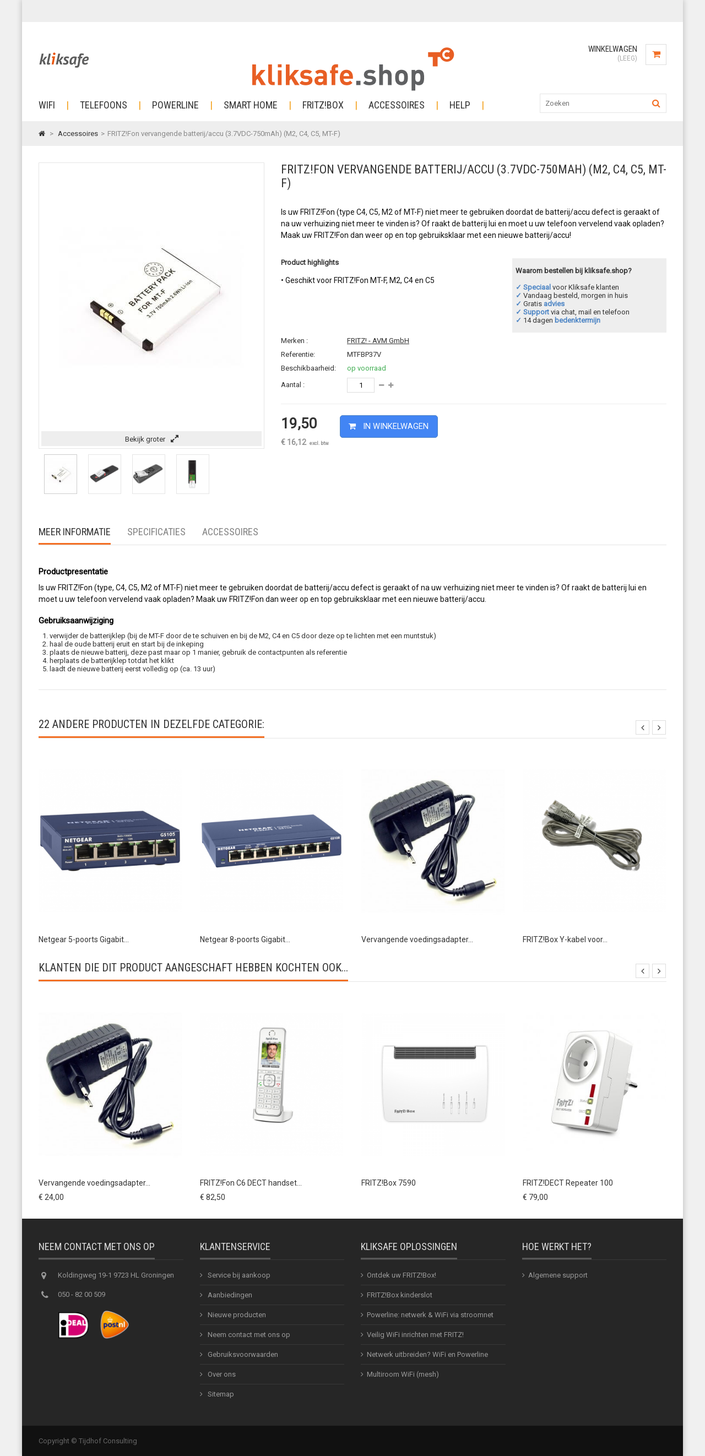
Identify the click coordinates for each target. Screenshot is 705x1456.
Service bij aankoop (238, 1275)
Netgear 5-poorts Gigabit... (84, 939)
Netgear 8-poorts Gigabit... (245, 939)
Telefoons (103, 105)
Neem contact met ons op (248, 1334)
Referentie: (298, 354)
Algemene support (558, 1275)
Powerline (175, 105)
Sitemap (220, 1394)
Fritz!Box (323, 105)
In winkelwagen (391, 425)
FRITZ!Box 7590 (388, 1182)
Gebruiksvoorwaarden (242, 1354)
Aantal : (293, 385)
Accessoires (396, 105)
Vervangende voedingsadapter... (417, 939)
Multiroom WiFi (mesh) (403, 1374)
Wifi (47, 105)
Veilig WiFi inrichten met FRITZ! (415, 1334)
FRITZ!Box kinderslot (399, 1295)
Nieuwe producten (236, 1315)
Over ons (221, 1374)
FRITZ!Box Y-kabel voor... (565, 939)
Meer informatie (75, 531)
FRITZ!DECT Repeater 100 (568, 1182)
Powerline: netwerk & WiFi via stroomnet (430, 1315)
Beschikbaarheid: (308, 368)
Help (459, 105)
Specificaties (156, 531)
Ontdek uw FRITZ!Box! (401, 1275)
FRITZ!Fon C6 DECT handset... (251, 1182)
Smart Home (251, 105)
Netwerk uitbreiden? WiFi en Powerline (427, 1354)
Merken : (294, 340)
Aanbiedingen (229, 1295)
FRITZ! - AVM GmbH (378, 340)
